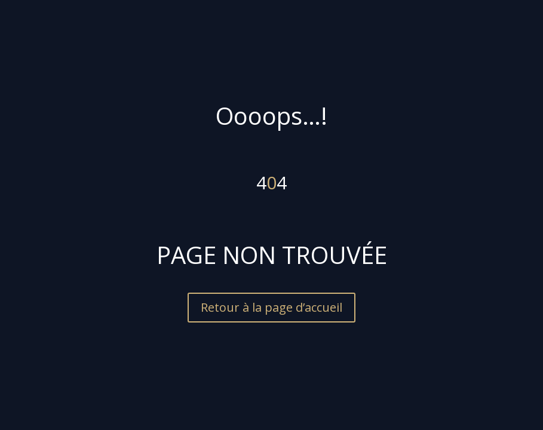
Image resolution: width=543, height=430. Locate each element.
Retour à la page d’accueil (271, 307)
